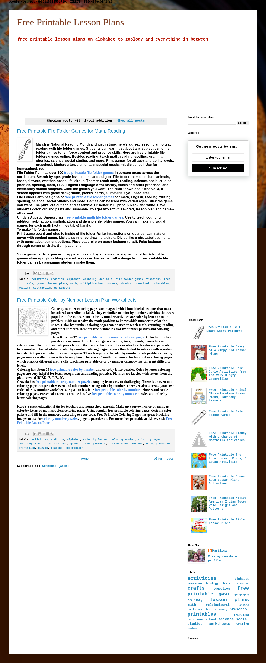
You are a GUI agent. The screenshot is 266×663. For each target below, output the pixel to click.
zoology (193, 628)
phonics (126, 283)
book (226, 583)
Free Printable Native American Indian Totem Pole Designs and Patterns (227, 503)
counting (89, 279)
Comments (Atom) (55, 466)
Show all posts (131, 121)
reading (24, 287)
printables (161, 283)
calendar (242, 583)
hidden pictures (94, 443)
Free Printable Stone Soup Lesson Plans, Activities (227, 480)
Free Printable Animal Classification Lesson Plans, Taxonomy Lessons (227, 395)
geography (241, 594)
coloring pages (149, 439)
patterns (195, 609)
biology (212, 583)
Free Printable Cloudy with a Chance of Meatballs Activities (227, 436)
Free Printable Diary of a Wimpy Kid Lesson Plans (227, 350)
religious (196, 619)
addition (57, 279)
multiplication (91, 283)
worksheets (62, 287)
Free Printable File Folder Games (226, 413)
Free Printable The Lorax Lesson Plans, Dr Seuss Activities (228, 458)
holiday (195, 600)
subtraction (42, 287)
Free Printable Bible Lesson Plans (227, 521)
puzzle (43, 448)
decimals (105, 279)
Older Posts (164, 458)
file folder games (129, 279)
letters (137, 443)
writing (242, 624)
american (195, 583)
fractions (153, 279)
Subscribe (218, 168)
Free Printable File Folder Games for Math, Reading (71, 131)
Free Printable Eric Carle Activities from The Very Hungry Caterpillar (227, 374)
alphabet (73, 279)
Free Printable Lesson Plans (70, 22)
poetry (223, 609)
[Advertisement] (117, 78)
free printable (56, 443)
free (38, 443)
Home (85, 458)
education (222, 588)
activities (40, 279)
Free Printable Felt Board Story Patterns (224, 329)
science (226, 619)
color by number (123, 439)
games (40, 283)
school (211, 619)
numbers (111, 283)
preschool (142, 283)
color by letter (95, 439)
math (73, 283)
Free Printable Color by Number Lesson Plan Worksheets (77, 300)
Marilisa (219, 550)
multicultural (218, 605)
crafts (196, 588)
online (244, 605)
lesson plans (57, 283)
